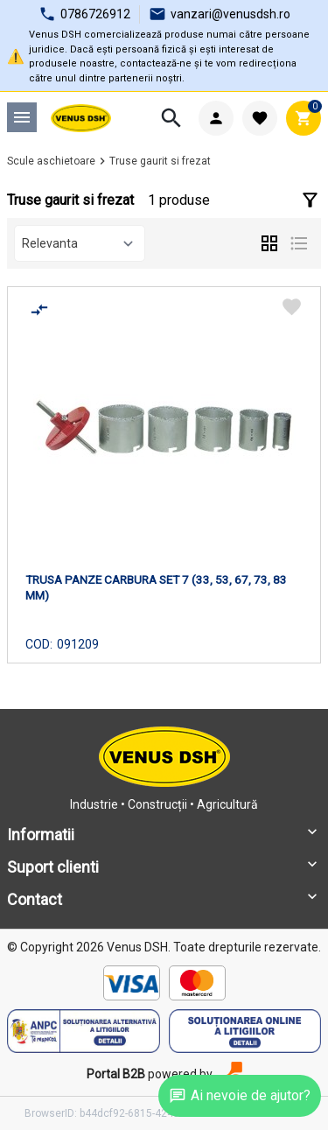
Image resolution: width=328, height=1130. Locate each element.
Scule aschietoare (51, 161)
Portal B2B (116, 1074)
